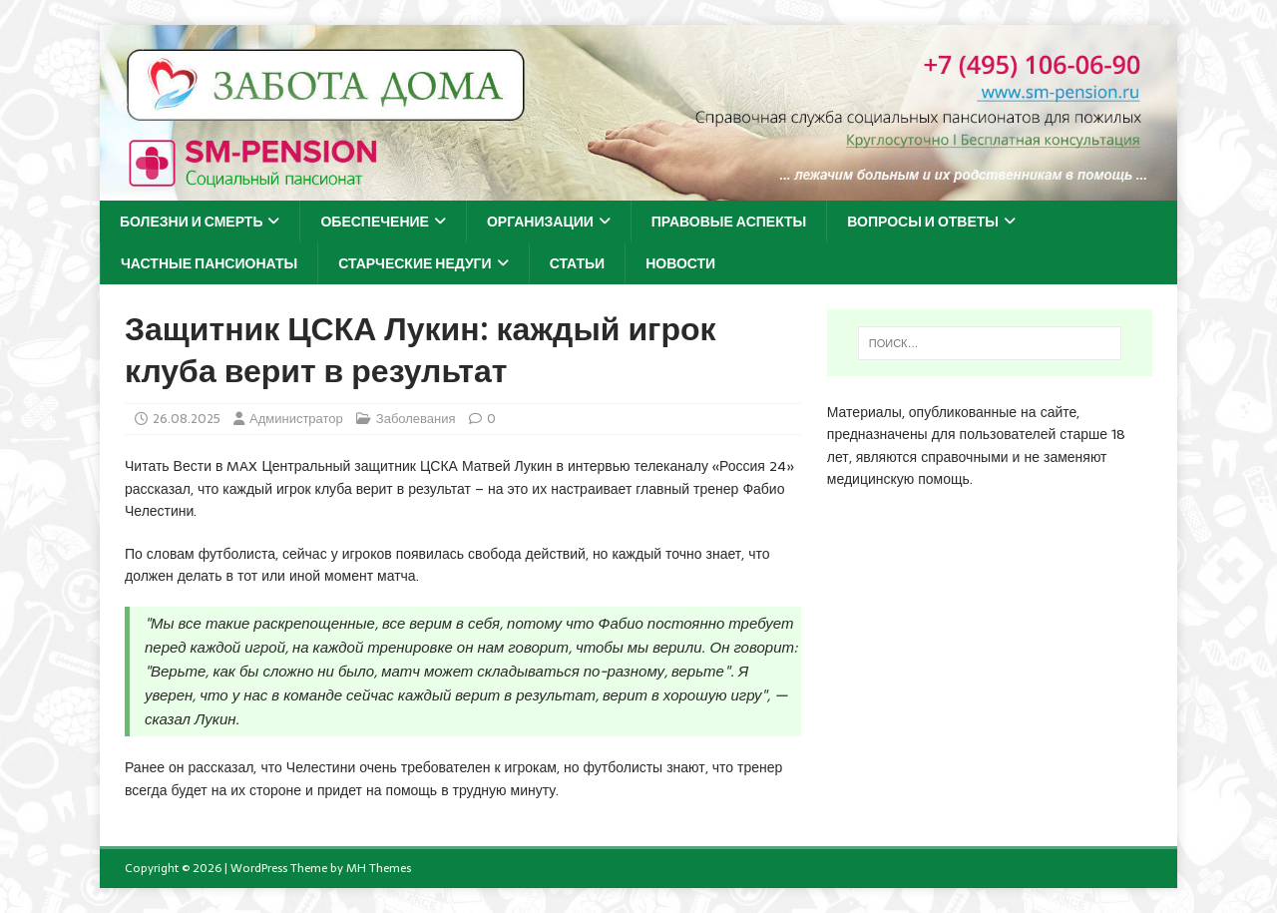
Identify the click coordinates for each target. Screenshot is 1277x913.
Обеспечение (374, 221)
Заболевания (416, 418)
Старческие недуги (414, 263)
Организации (540, 221)
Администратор (296, 418)
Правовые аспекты (729, 221)
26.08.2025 (186, 418)
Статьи (578, 263)
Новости (680, 263)
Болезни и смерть (191, 221)
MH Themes (378, 868)
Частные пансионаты (209, 263)
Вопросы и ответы (923, 221)
